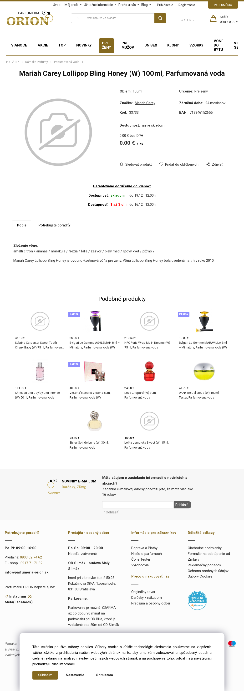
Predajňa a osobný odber (150, 603)
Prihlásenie (165, 5)
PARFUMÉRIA (223, 5)
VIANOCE (19, 45)
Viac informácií (63, 664)
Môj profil (71, 5)
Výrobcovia (140, 565)
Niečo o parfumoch (146, 554)
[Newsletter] (138, 505)
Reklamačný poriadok (204, 565)
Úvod (57, 5)
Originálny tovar (143, 592)
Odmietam (104, 675)
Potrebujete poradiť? (55, 225)
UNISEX (150, 45)
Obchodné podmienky (205, 548)
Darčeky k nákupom (146, 597)
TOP (62, 45)
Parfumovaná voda (66, 62)
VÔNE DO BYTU (219, 45)
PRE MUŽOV (128, 45)
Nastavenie (75, 675)
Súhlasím (45, 675)
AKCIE (43, 45)
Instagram (17, 596)
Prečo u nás (127, 5)
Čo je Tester (140, 559)
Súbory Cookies (200, 576)
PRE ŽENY (106, 45)
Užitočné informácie (98, 5)
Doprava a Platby (144, 548)
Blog (144, 5)
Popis (21, 225)
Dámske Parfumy (36, 62)
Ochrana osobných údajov (208, 570)
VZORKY (196, 45)
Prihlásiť (181, 505)
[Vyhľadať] (77, 18)
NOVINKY (84, 45)
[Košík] (229, 20)
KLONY (173, 45)
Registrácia (186, 5)
